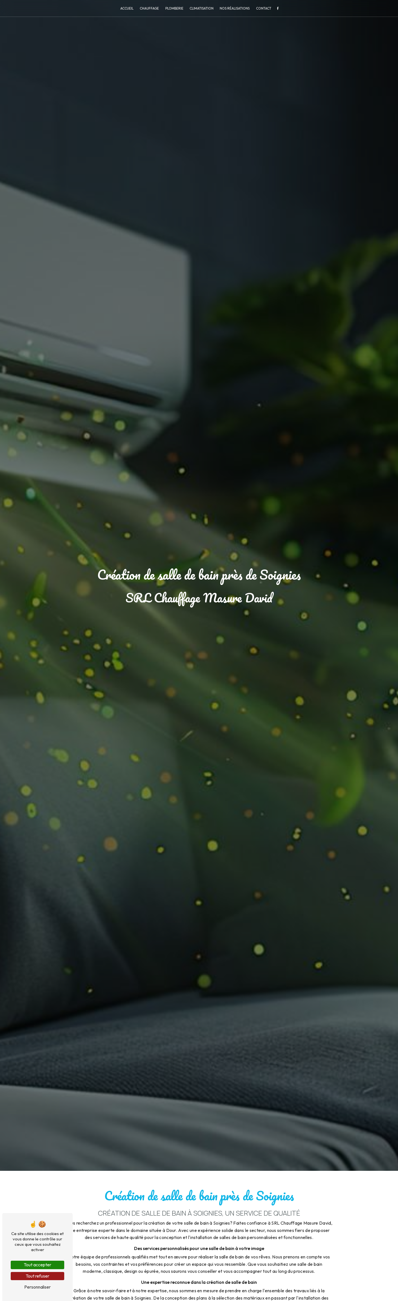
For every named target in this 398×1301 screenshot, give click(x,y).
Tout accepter (37, 1264)
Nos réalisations (235, 8)
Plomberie (174, 8)
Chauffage (149, 8)
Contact (263, 8)
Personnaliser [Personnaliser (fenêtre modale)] (37, 1287)
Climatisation (202, 8)
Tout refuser (37, 1276)
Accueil (127, 8)
